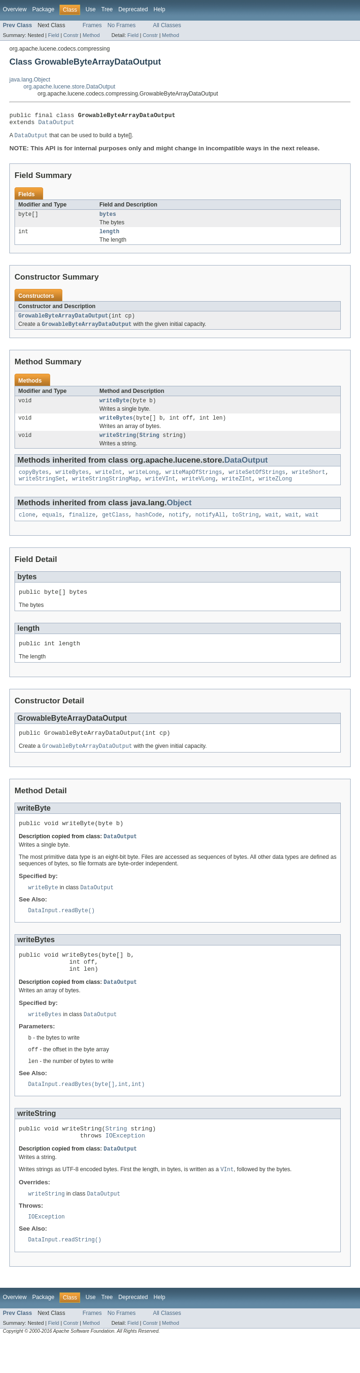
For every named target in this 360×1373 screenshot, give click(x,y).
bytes (107, 218)
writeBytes (116, 426)
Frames (92, 25)
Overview (15, 9)
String (149, 444)
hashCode (148, 527)
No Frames (121, 25)
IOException (125, 1165)
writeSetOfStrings (257, 482)
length (109, 236)
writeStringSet (42, 490)
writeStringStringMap (105, 490)
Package (43, 9)
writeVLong (198, 490)
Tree (107, 9)
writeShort (308, 482)
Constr (70, 35)
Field (53, 35)
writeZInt (237, 490)
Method (90, 35)
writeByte (114, 408)
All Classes (167, 25)
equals (52, 527)
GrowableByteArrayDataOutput (63, 321)
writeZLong (275, 490)
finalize (82, 527)
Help (159, 9)
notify (179, 527)
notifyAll (210, 527)
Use (90, 9)
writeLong (144, 482)
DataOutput (56, 124)
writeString (117, 444)
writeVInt (160, 490)
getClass (115, 527)
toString (245, 527)
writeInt (108, 482)
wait (271, 527)
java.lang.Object (29, 79)
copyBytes (34, 482)
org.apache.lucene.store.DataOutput (69, 86)
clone (27, 527)
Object (179, 513)
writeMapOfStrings (193, 482)
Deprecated (133, 9)
